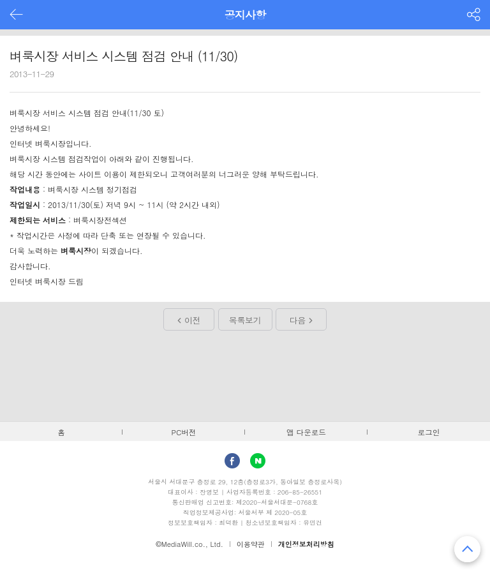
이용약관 (251, 544)
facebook (232, 460)
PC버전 (184, 432)
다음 (298, 320)
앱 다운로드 (306, 432)
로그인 (429, 432)
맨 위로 (467, 549)
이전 (192, 320)
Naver (257, 460)
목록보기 (245, 320)
